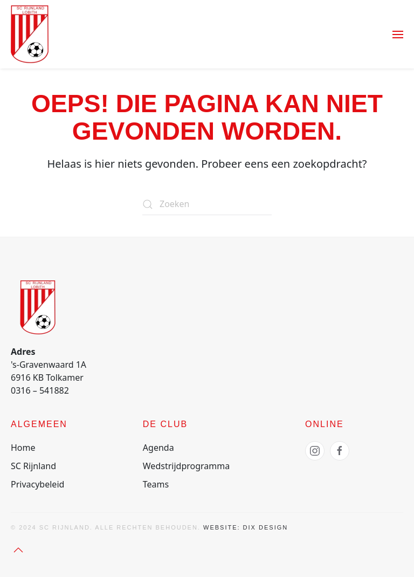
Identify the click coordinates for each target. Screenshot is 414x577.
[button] (397, 34)
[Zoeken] (207, 204)
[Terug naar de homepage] (30, 34)
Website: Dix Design (245, 527)
